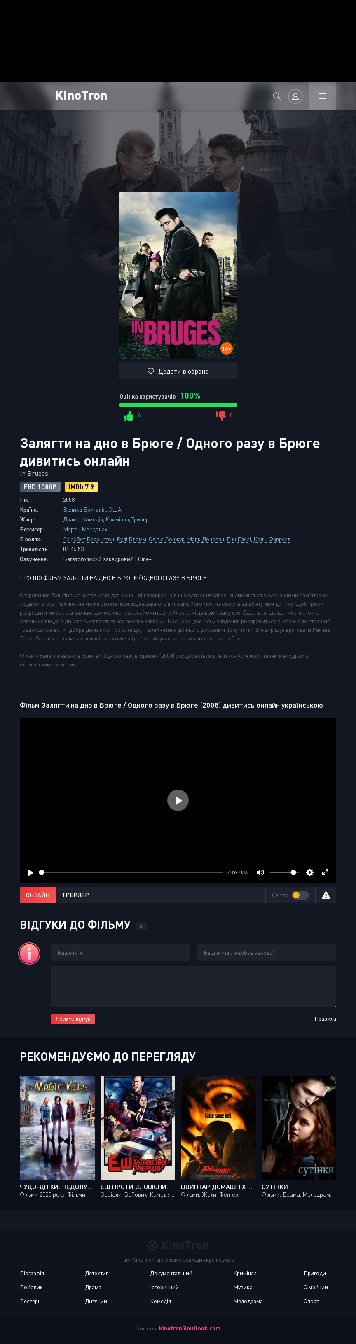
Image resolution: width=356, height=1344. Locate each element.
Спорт (311, 1300)
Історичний (164, 1286)
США (115, 509)
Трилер (140, 519)
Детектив (97, 1272)
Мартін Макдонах (85, 529)
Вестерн (30, 1300)
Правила (325, 1018)
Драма (71, 519)
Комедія (92, 519)
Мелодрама (248, 1300)
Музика (243, 1286)
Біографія (32, 1272)
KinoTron (81, 94)
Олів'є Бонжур (167, 538)
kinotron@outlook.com (189, 1328)
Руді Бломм (131, 538)
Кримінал (117, 519)
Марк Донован (205, 538)
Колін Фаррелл (271, 538)
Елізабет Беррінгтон (88, 538)
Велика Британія (84, 509)
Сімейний (316, 1286)
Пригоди (315, 1272)
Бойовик (31, 1286)
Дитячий (96, 1300)
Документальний (171, 1272)
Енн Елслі (239, 538)
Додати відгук (73, 1018)
